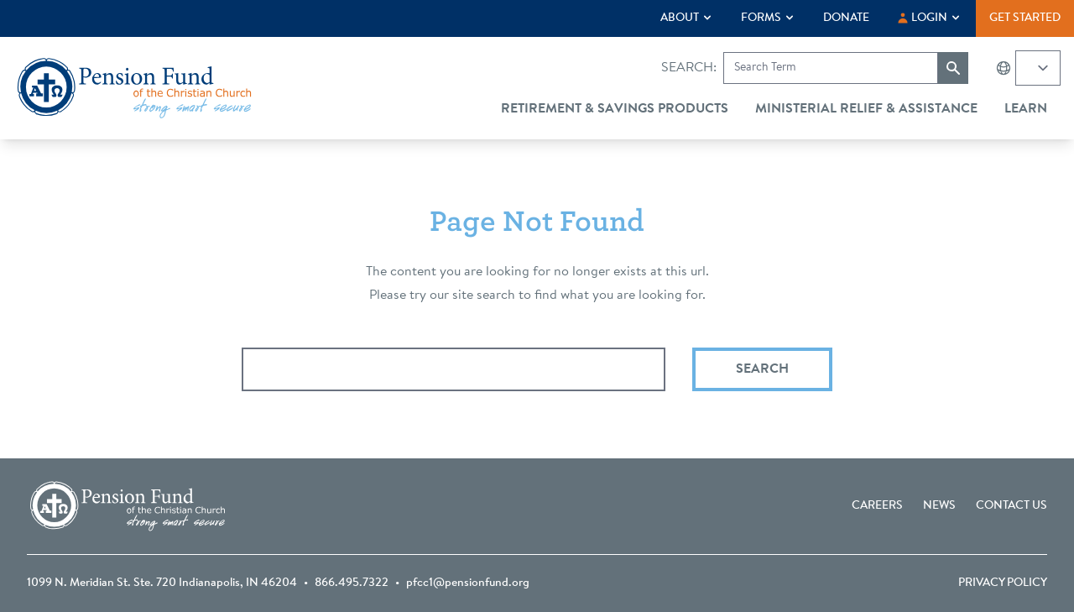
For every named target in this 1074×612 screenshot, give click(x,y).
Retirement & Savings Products (614, 109)
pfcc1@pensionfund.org (467, 583)
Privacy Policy (1002, 583)
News (939, 506)
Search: (689, 68)
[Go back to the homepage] (134, 88)
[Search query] (453, 369)
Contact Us (1011, 506)
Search (762, 369)
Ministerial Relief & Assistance (866, 109)
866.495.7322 (351, 583)
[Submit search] (953, 68)
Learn (1025, 109)
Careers (877, 506)
